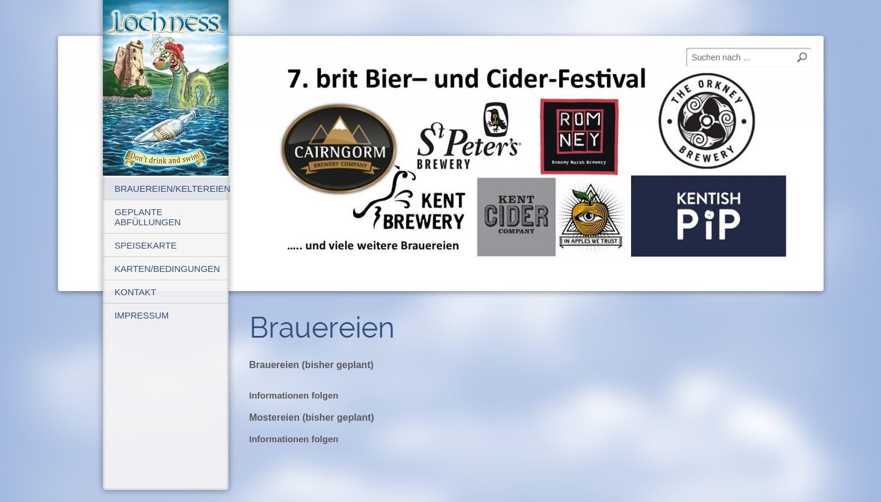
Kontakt (136, 292)
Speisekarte (146, 245)
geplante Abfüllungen (148, 217)
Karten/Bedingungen (167, 269)
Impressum (142, 315)
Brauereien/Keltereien (171, 188)
